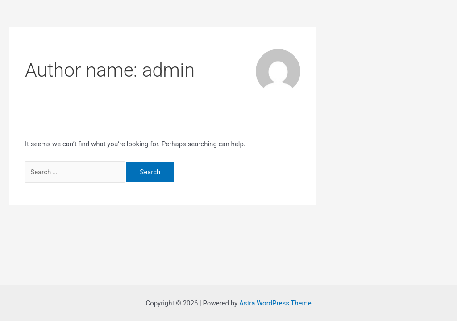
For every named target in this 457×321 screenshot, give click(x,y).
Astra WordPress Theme (275, 303)
